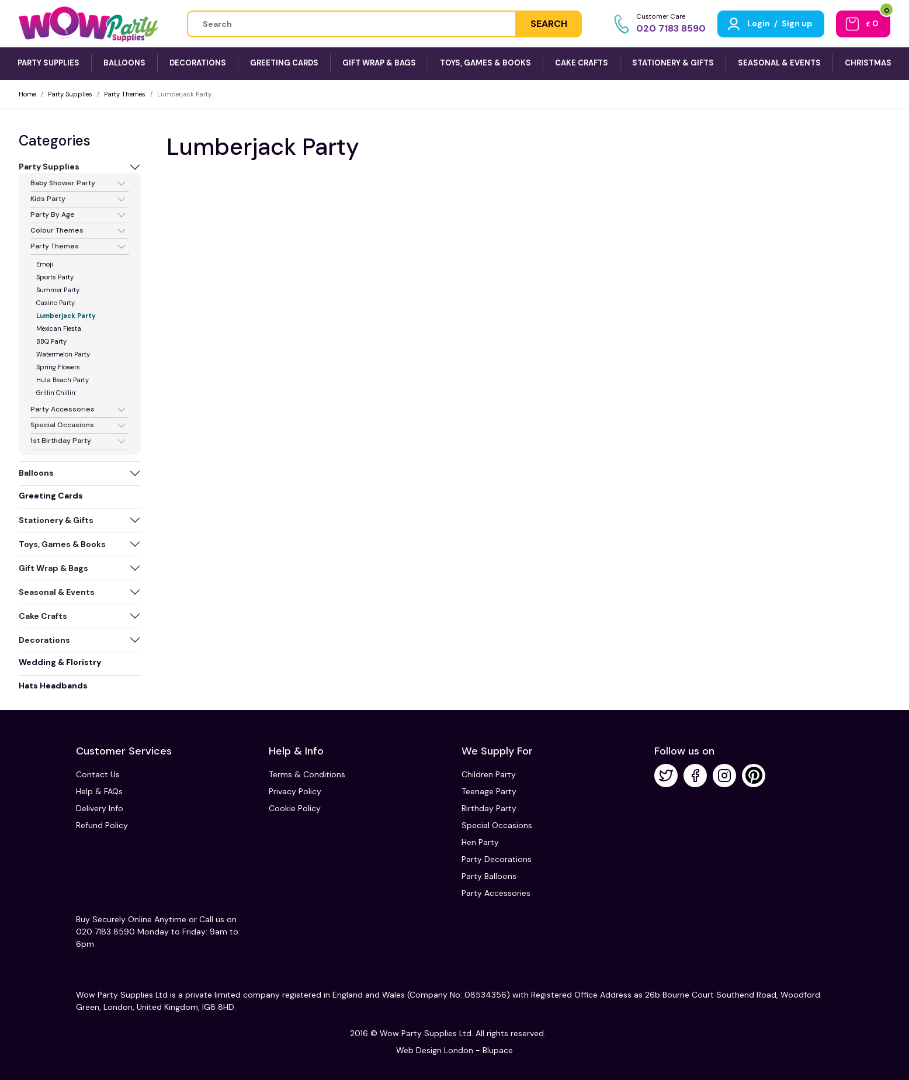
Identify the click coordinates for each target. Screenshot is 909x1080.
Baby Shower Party (62, 183)
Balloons (36, 473)
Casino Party (55, 303)
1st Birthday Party (60, 441)
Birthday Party (489, 808)
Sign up (797, 23)
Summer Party (57, 290)
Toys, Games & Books (62, 544)
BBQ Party (51, 341)
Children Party (489, 774)
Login (758, 23)
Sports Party (55, 277)
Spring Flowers (58, 367)
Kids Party (47, 199)
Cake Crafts (43, 616)
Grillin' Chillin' (55, 393)
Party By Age (52, 215)
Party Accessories (62, 409)
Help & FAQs (99, 791)
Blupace (498, 1050)
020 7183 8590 (671, 28)
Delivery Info (99, 808)
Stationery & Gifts (56, 520)
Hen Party (480, 842)
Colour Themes (57, 231)
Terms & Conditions (307, 774)
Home (27, 94)
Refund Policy (102, 825)
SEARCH (548, 24)
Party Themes (124, 94)
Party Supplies (70, 94)
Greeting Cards (51, 495)
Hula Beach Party (62, 380)
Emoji (44, 264)
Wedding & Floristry (60, 662)
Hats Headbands (53, 685)
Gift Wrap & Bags (53, 568)
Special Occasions (62, 425)
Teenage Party (489, 791)
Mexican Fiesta (58, 328)
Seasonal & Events (57, 592)
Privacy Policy (295, 791)
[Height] (351, 24)
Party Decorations (497, 859)
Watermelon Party (63, 354)
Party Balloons (489, 876)
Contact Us (98, 774)
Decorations (44, 640)
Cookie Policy (295, 808)
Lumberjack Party (66, 315)
